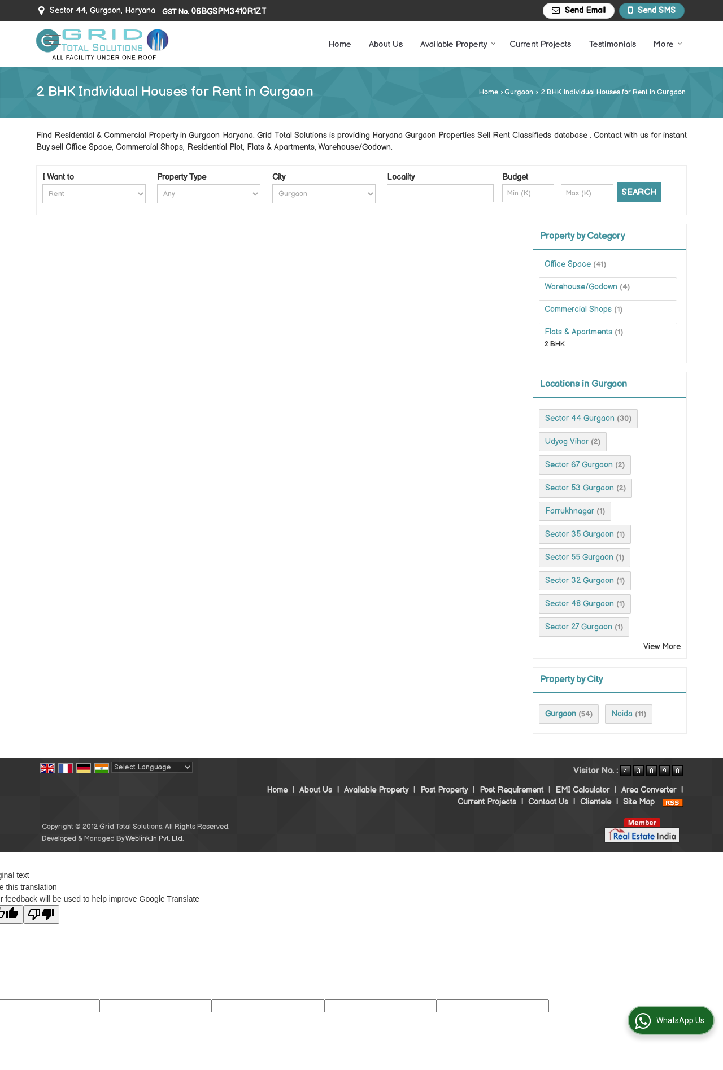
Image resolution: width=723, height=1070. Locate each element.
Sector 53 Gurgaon (579, 488)
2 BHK (555, 344)
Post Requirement (511, 790)
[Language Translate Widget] (152, 767)
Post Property (444, 790)
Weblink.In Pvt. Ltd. (154, 838)
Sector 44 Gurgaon (580, 418)
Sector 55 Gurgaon (579, 557)
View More (662, 646)
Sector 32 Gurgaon (579, 580)
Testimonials (612, 44)
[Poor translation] (41, 914)
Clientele (595, 802)
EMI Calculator (582, 790)
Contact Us (548, 802)
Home (339, 44)
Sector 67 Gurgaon (579, 464)
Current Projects (540, 44)
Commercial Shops (578, 309)
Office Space (568, 264)
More (668, 44)
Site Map (639, 802)
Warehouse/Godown (581, 287)
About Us (386, 44)
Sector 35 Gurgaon (579, 534)
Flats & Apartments (578, 332)
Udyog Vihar (567, 441)
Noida (622, 714)
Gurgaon (518, 92)
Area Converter (648, 790)
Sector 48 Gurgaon (579, 603)
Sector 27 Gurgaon (578, 627)
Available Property (458, 44)
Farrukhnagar (569, 511)
